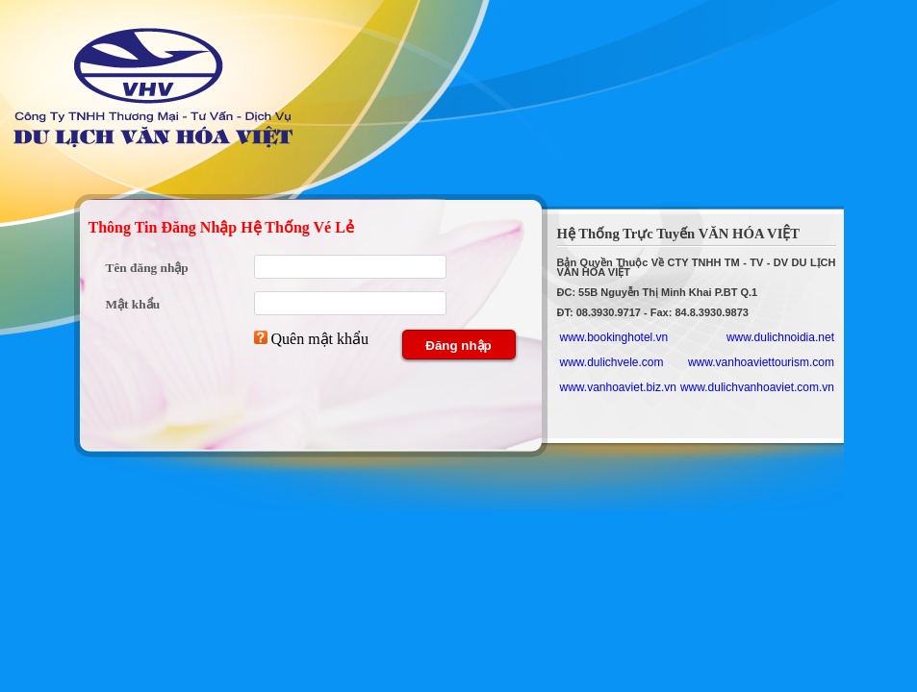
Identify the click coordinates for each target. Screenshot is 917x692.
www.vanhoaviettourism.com (761, 362)
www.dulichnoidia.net (780, 337)
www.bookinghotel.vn (614, 337)
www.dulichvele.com (612, 362)
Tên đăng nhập (147, 267)
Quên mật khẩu (320, 339)
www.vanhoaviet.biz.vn (618, 387)
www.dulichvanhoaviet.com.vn (757, 387)
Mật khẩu (133, 304)
